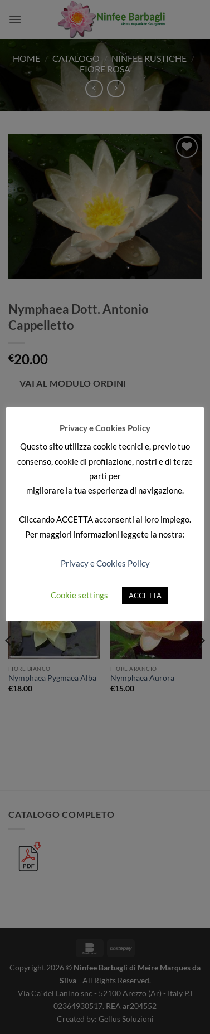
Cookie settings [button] (79, 595)
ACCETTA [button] (145, 595)
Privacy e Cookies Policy (105, 563)
